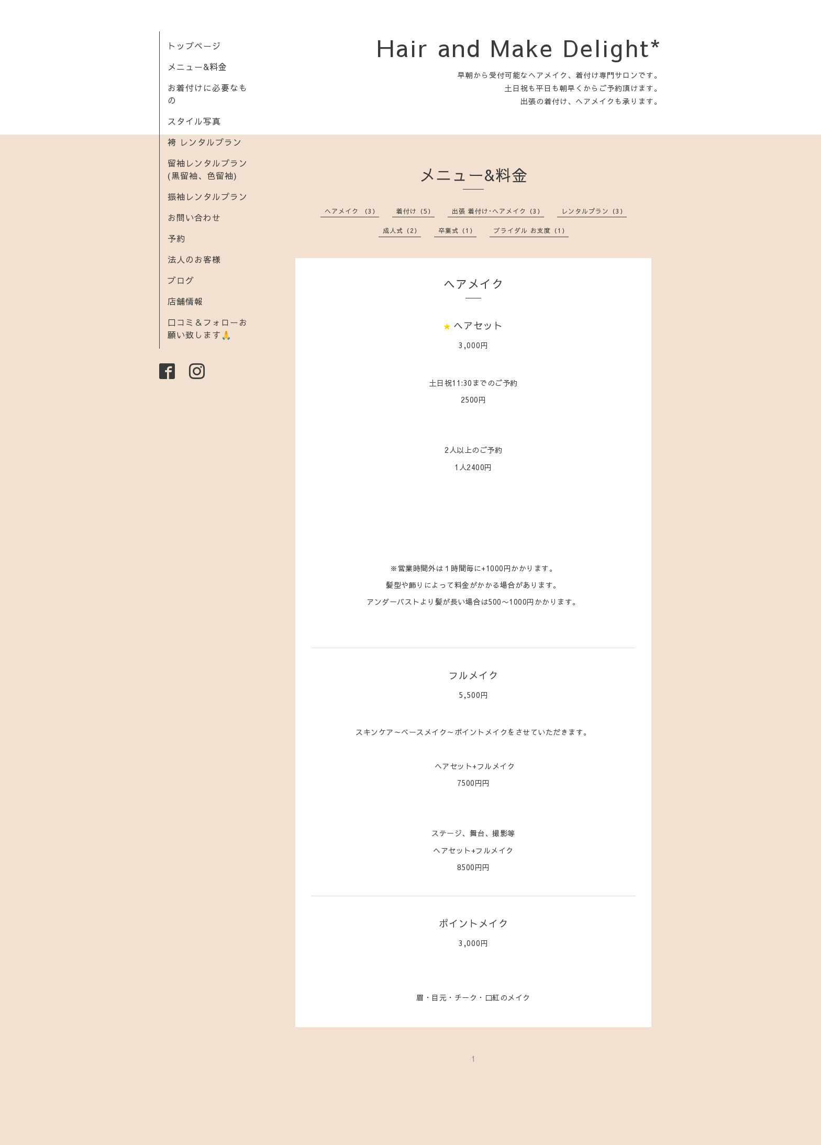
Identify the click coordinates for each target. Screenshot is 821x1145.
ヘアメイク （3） (352, 211)
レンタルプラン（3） (594, 211)
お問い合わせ (194, 217)
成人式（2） (402, 230)
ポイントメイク (473, 923)
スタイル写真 (194, 121)
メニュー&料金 (197, 66)
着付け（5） (415, 211)
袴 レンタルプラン (205, 142)
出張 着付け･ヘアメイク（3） (498, 211)
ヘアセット (478, 325)
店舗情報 (185, 301)
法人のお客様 (194, 259)
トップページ (194, 45)
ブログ (181, 280)
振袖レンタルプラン (208, 196)
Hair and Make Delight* (519, 47)
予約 (176, 238)
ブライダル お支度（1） (531, 230)
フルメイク (473, 675)
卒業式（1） (457, 230)
